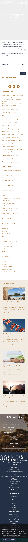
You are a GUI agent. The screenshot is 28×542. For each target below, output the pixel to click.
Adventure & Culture (14, 514)
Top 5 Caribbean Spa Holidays (12, 366)
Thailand (14, 498)
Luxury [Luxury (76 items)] (8, 134)
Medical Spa (14, 523)
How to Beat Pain (6, 205)
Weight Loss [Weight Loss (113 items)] (14, 152)
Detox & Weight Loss (14, 518)
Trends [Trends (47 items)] (3, 152)
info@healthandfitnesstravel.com (14, 471)
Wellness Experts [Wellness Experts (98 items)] (6, 159)
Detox (3, 188)
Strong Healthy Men (7, 246)
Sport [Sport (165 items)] (14, 144)
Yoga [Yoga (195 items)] (3, 162)
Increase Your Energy (7, 218)
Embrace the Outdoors (8, 190)
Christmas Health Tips (7, 185)
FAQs (14, 491)
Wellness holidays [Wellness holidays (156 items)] (18, 159)
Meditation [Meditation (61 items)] (13, 134)
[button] (9, 86)
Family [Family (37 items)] (20, 122)
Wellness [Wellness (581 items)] (15, 155)
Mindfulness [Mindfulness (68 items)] (20, 134)
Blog (3, 177)
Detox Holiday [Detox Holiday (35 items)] (4, 122)
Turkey (14, 509)
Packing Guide (5, 228)
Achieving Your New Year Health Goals (11, 170)
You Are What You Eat (7, 269)
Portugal (14, 507)
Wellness (4, 261)
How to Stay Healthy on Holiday (10, 213)
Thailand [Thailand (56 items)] (22, 149)
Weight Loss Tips (6, 259)
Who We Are (14, 485)
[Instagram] (14, 464)
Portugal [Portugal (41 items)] (18, 137)
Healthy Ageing (6, 200)
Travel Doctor (5, 254)
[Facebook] (12, 464)
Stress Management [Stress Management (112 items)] (8, 146)
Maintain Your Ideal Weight (9, 223)
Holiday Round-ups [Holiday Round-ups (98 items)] (7, 131)
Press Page (5, 231)
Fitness (3, 195)
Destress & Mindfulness (14, 516)
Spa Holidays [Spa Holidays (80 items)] (5, 144)
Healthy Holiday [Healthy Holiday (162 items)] (7, 129)
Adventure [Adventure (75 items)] (4, 120)
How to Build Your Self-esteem (10, 208)
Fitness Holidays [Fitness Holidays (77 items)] (12, 126)
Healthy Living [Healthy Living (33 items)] (16, 129)
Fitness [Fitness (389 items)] (5, 126)
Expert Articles (5, 193)
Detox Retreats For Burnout (9, 112)
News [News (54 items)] (3, 137)
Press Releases (6, 233)
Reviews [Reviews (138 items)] (4, 140)
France (14, 503)
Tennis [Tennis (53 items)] (17, 149)
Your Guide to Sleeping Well (9, 271)
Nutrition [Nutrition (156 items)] (8, 137)
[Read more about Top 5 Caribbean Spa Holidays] (14, 357)
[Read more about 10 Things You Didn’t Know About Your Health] (14, 387)
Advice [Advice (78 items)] (9, 120)
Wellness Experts (6, 264)
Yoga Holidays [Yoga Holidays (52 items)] (9, 162)
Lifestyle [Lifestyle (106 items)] (4, 134)
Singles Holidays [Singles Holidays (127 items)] (13, 140)
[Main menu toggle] (26, 3)
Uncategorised (6, 256)
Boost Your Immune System (9, 183)
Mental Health (5, 226)
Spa (3, 236)
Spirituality (4, 238)
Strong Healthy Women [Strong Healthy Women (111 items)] (9, 149)
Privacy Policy (14, 483)
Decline (13, 539)
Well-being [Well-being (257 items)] (6, 155)
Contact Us (14, 489)
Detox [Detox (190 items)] (19, 120)
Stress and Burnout (7, 243)
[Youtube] (16, 464)
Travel (3, 251)
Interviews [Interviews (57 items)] (18, 131)
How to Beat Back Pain (8, 203)
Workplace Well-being (7, 266)
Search (3, 71)
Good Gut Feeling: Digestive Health (11, 198)
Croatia (14, 505)
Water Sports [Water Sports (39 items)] (7, 152)
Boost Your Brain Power (8, 180)
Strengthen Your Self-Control (9, 241)
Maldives (14, 499)
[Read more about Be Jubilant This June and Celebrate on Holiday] (14, 325)
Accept (5, 539)
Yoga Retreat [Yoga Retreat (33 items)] (15, 162)
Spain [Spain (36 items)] (10, 144)
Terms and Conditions (14, 481)
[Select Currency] (22, 2)
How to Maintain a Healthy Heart (10, 210)
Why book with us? (14, 487)
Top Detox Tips (6, 249)
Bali (14, 501)
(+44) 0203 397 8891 (14, 469)
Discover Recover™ (14, 519)
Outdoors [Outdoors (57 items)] (13, 137)
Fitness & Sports (14, 521)
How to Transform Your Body (9, 216)
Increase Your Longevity (8, 221)
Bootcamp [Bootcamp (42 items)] (14, 120)
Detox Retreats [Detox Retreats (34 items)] (10, 122)
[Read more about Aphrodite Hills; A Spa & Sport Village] (14, 293)
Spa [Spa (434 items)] (20, 141)
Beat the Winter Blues (7, 175)
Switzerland (14, 496)
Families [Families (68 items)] (16, 122)
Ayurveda (4, 172)
